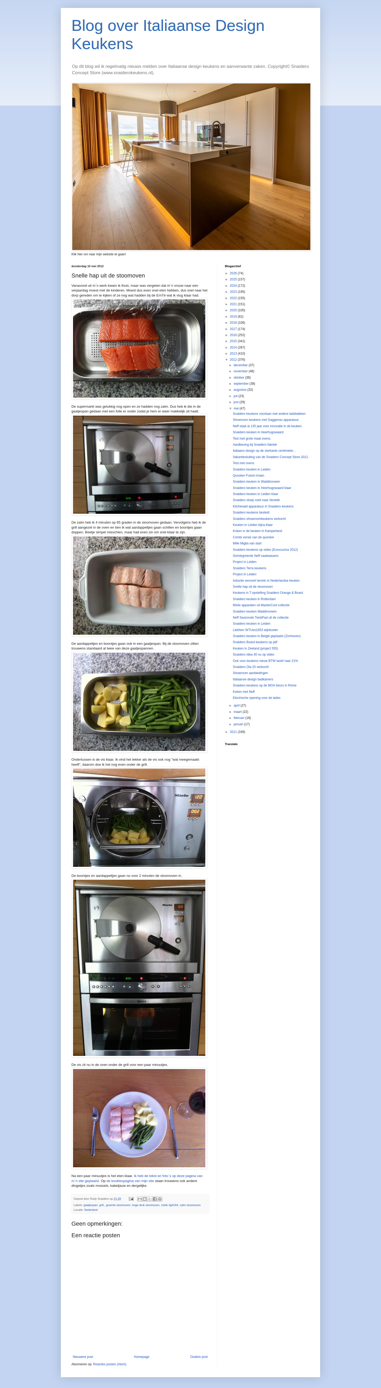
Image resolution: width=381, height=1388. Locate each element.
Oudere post (199, 1357)
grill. (102, 1205)
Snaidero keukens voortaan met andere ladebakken (269, 414)
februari (239, 718)
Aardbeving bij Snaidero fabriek (255, 444)
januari (239, 724)
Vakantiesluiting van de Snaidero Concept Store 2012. (271, 457)
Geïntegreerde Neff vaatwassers (256, 556)
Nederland (91, 1209)
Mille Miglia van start (247, 543)
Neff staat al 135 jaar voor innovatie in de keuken (267, 426)
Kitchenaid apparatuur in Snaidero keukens (263, 506)
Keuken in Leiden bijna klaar (253, 525)
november (241, 371)
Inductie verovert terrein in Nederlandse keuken (266, 580)
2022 (234, 298)
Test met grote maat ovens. (252, 438)
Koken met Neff (244, 692)
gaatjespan (91, 1205)
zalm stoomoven (190, 1205)
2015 (234, 341)
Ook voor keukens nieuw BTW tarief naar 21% (265, 661)
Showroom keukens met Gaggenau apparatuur (266, 420)
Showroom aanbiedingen (250, 673)
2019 (234, 316)
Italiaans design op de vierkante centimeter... (264, 451)
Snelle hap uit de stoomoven (253, 587)
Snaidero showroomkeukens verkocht (259, 519)
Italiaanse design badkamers (253, 679)
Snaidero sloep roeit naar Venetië (256, 500)
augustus (240, 390)
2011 (234, 732)
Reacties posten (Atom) (109, 1364)
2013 (234, 353)
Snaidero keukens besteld (251, 512)
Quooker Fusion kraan (248, 475)
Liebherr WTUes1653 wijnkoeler (255, 630)
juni (236, 402)
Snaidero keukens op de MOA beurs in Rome (265, 685)
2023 (234, 292)
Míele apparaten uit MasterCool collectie (261, 605)
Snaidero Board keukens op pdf (255, 642)
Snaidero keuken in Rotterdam (254, 599)
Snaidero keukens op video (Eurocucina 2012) (265, 550)
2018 (234, 322)
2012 (234, 359)
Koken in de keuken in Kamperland (257, 531)
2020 (234, 310)
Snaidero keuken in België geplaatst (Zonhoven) (267, 636)
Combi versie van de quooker (253, 537)
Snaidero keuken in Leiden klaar (255, 494)
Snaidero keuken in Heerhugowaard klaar (262, 488)
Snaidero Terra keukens (249, 568)
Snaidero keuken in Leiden (251, 469)
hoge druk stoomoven (146, 1205)
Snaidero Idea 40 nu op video (253, 654)
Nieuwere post (83, 1357)
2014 (234, 347)
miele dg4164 (169, 1205)
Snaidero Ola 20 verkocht (251, 667)
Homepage (141, 1357)
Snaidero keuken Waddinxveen (255, 611)
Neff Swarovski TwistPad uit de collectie (261, 617)
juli (236, 396)
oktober (239, 377)
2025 (234, 279)
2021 (234, 304)
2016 (234, 335)
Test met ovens (243, 463)
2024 (234, 286)
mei (237, 408)
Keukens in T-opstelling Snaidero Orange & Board (268, 593)
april (237, 705)
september (242, 383)
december (241, 365)
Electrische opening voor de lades (256, 698)
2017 (234, 329)
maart (238, 712)
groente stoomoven (118, 1205)
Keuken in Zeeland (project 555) (255, 648)
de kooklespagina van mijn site (130, 1181)
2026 (234, 273)
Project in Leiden (244, 562)
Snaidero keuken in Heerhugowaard (258, 432)
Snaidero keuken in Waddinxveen (256, 481)
